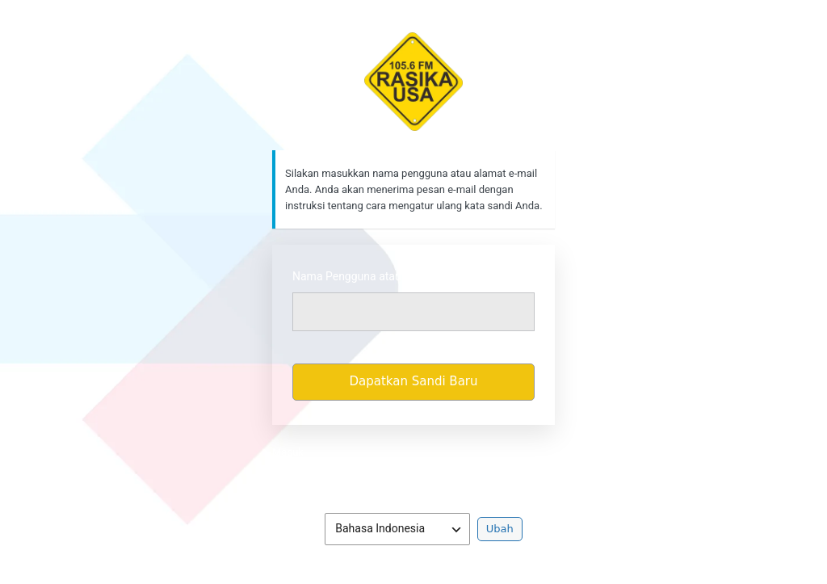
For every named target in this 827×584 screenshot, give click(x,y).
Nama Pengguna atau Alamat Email (381, 276)
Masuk (288, 452)
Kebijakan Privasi (414, 475)
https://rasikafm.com (414, 81)
